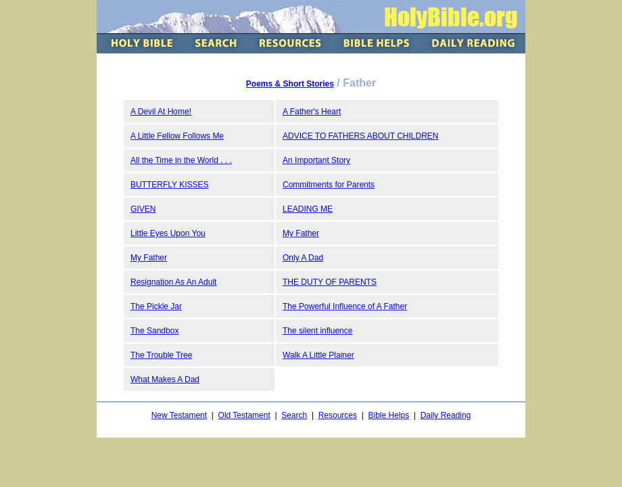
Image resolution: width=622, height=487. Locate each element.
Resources (337, 415)
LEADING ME (308, 209)
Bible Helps (388, 415)
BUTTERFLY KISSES (169, 184)
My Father (301, 233)
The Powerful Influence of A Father (345, 306)
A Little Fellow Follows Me (177, 136)
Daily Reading (446, 415)
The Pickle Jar (156, 306)
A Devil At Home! (160, 111)
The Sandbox (154, 330)
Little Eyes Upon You (168, 233)
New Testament (179, 415)
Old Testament (244, 415)
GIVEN (143, 209)
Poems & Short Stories (290, 84)
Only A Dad (303, 257)
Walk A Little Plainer (318, 355)
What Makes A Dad (164, 379)
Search (294, 415)
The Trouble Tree (161, 355)
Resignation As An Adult (173, 282)
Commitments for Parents (329, 184)
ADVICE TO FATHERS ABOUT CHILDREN (361, 136)
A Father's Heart (312, 111)
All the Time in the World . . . (181, 160)
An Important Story (316, 160)
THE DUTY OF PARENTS (330, 282)
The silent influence (317, 330)
